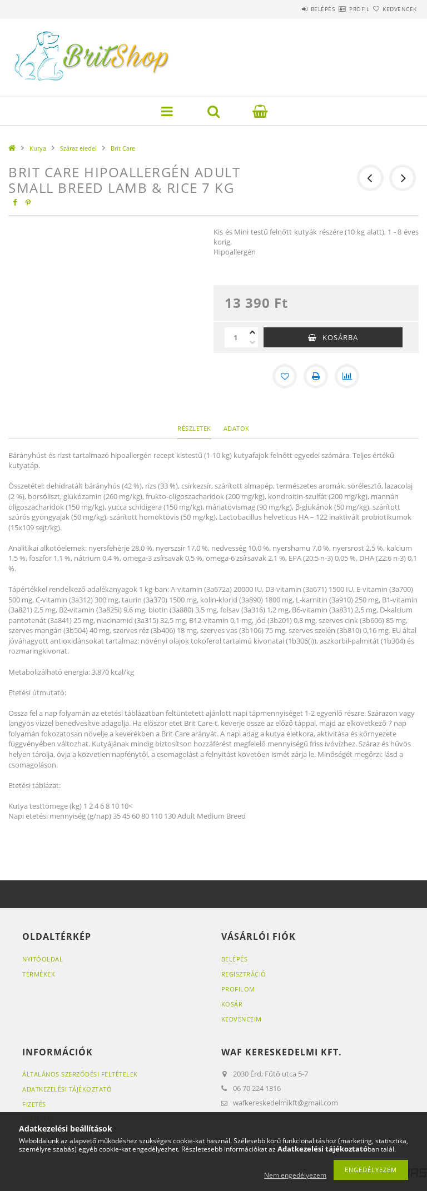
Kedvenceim (241, 1019)
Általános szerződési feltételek (80, 1074)
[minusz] (252, 342)
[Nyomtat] (316, 376)
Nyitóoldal (42, 959)
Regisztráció (243, 974)
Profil (340, 9)
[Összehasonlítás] (347, 376)
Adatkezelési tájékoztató (67, 1089)
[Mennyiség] (236, 337)
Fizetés (34, 1104)
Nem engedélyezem (295, 1175)
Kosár (232, 1004)
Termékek (38, 974)
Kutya (37, 148)
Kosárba (340, 337)
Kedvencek (393, 9)
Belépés (290, 9)
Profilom (238, 989)
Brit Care (123, 148)
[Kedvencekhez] (284, 376)
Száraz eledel (78, 148)
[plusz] (252, 332)
